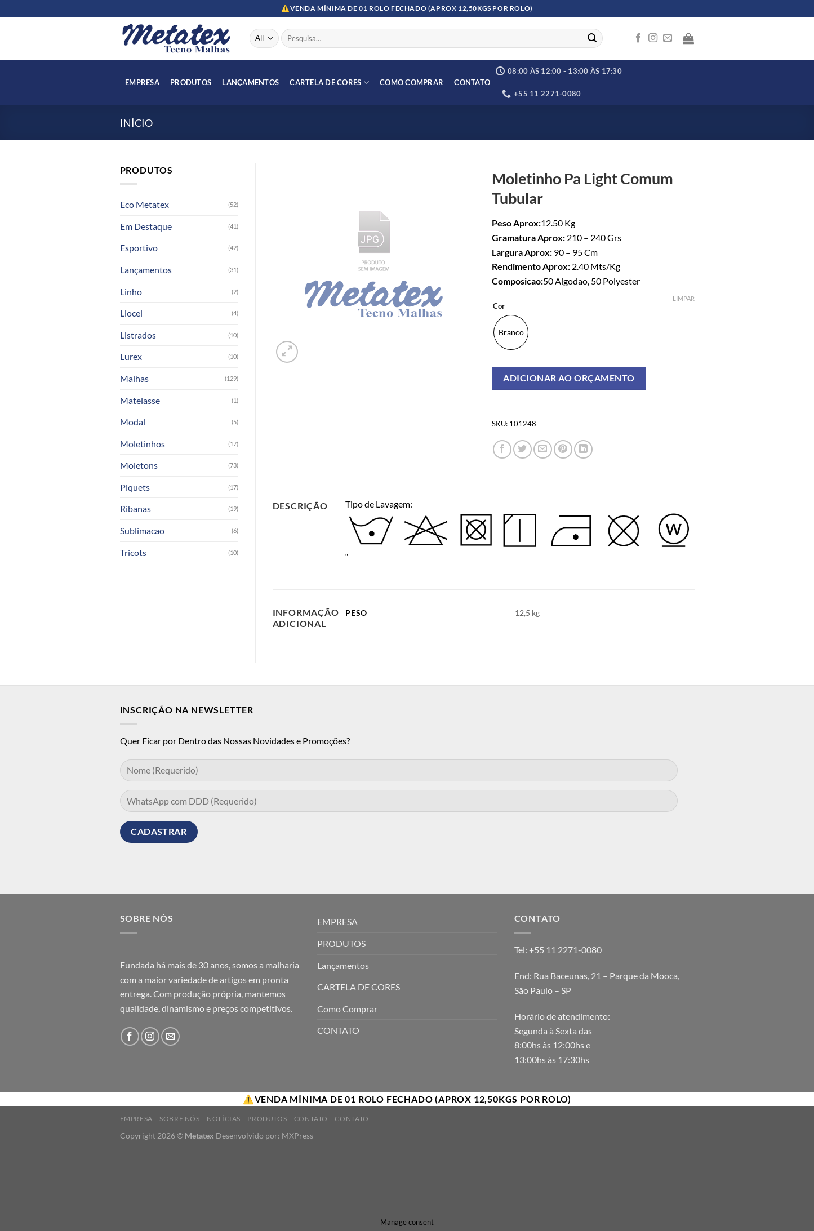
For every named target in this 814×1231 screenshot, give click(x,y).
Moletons (139, 465)
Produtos (267, 1118)
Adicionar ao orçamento (569, 377)
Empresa (136, 1118)
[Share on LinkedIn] (583, 449)
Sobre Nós (179, 1118)
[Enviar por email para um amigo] (542, 449)
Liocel (131, 313)
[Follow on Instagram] (652, 38)
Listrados (138, 335)
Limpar (684, 298)
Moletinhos (142, 443)
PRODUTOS (190, 82)
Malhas (134, 378)
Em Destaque (146, 226)
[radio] (511, 332)
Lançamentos (250, 82)
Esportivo (139, 247)
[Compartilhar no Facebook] (502, 449)
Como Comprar (411, 82)
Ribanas (135, 508)
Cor (499, 306)
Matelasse (140, 400)
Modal (132, 421)
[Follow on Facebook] (638, 38)
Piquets (135, 487)
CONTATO (472, 82)
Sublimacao (142, 530)
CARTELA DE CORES (329, 82)
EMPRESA (142, 82)
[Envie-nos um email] (667, 38)
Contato (311, 1118)
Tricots (133, 552)
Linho (131, 291)
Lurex (131, 356)
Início (136, 123)
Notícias (224, 1118)
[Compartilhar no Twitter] (522, 449)
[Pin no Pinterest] (563, 449)
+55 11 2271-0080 (565, 949)
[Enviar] (592, 38)
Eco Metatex (144, 204)
